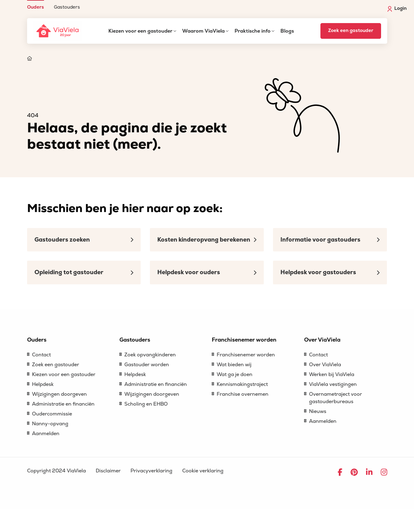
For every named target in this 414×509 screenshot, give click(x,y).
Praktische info (253, 31)
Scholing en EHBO (146, 404)
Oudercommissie (52, 414)
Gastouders (67, 7)
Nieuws (317, 411)
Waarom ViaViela (203, 31)
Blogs (287, 31)
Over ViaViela (325, 365)
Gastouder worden (146, 365)
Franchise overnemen (242, 394)
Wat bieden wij (234, 365)
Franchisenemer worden (246, 355)
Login (397, 9)
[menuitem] (35, 5)
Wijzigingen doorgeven (59, 394)
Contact (41, 355)
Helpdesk (43, 384)
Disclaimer (108, 471)
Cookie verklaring (202, 471)
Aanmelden (45, 434)
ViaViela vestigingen (333, 384)
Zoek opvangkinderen (150, 355)
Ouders (35, 7)
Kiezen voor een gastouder (140, 31)
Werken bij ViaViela (331, 374)
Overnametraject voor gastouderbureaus (335, 398)
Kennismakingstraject (242, 384)
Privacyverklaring (151, 471)
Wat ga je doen (234, 374)
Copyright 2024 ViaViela (56, 471)
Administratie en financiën (63, 404)
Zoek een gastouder (350, 31)
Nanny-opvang (50, 424)
